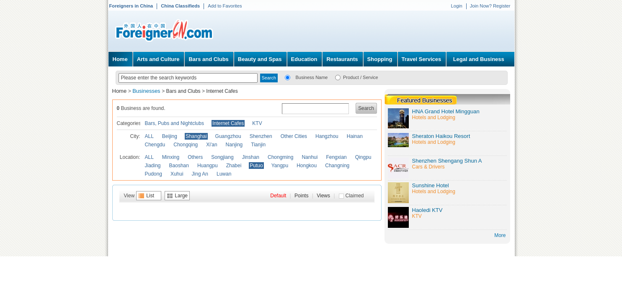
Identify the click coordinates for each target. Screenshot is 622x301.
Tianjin (258, 145)
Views (323, 196)
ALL (149, 136)
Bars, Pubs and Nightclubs (174, 123)
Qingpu (363, 157)
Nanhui (309, 157)
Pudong (153, 174)
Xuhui (176, 174)
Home (120, 59)
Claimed (355, 196)
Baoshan (179, 165)
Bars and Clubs (208, 59)
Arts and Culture (158, 59)
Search (366, 108)
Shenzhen (261, 136)
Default (278, 196)
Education (304, 59)
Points (301, 196)
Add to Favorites (225, 5)
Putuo (256, 165)
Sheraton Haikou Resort (441, 136)
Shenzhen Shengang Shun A (447, 161)
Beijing (169, 136)
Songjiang (222, 157)
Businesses (147, 91)
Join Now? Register (490, 5)
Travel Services (421, 59)
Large (181, 196)
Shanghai (196, 136)
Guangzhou (228, 136)
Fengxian (336, 157)
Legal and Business (478, 59)
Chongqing (185, 145)
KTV (257, 123)
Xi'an (211, 145)
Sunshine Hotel (430, 185)
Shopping (379, 59)
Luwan (224, 174)
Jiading (153, 165)
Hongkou (307, 165)
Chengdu (155, 145)
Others (195, 157)
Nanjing (234, 145)
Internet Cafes (221, 91)
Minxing (170, 157)
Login (456, 5)
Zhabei (234, 165)
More (500, 235)
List (150, 196)
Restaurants (342, 59)
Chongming (280, 157)
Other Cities (294, 136)
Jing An (200, 174)
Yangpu (279, 165)
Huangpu (207, 165)
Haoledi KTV (427, 210)
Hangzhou (326, 136)
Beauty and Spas (260, 59)
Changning (337, 165)
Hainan (355, 136)
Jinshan (250, 157)
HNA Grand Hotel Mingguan (446, 111)
